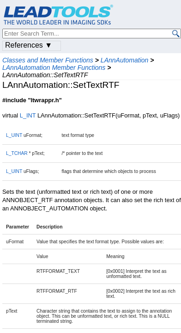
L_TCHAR (17, 153)
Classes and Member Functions (47, 60)
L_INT (28, 115)
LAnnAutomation (125, 60)
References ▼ (28, 45)
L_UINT (14, 135)
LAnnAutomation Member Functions (53, 67)
